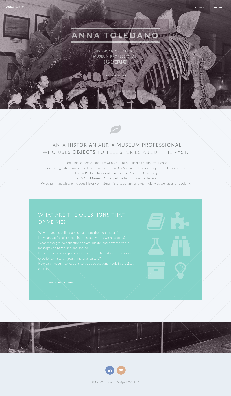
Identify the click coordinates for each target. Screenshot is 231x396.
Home (218, 7)
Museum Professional (115, 56)
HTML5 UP (132, 382)
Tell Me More (115, 75)
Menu (203, 7)
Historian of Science (115, 51)
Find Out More (60, 282)
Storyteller (115, 61)
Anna (17, 6)
